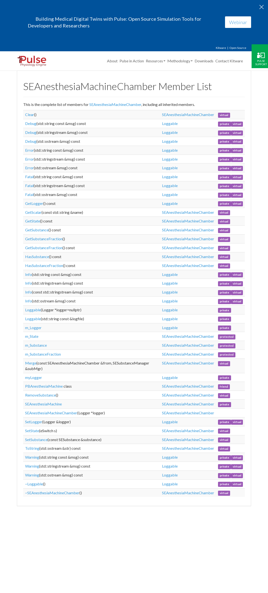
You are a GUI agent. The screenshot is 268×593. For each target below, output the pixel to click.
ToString (32, 448)
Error (29, 150)
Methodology (180, 61)
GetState (32, 221)
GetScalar (33, 212)
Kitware (221, 48)
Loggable (170, 123)
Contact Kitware (229, 61)
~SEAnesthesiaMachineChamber (52, 492)
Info (28, 274)
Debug (30, 123)
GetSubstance (37, 230)
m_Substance (36, 345)
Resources (155, 61)
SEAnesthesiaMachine (43, 404)
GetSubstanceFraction (44, 238)
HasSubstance (37, 256)
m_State (31, 336)
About (112, 61)
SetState (32, 430)
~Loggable (34, 484)
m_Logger (33, 327)
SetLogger (33, 421)
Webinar (238, 22)
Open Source (237, 48)
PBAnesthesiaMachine (44, 386)
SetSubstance (36, 439)
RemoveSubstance (40, 395)
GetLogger (34, 203)
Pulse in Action (132, 61)
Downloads (204, 61)
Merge (30, 363)
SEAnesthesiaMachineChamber (115, 104)
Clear (29, 114)
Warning (32, 457)
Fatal (29, 176)
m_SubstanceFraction (43, 354)
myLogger (33, 377)
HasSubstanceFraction (44, 265)
